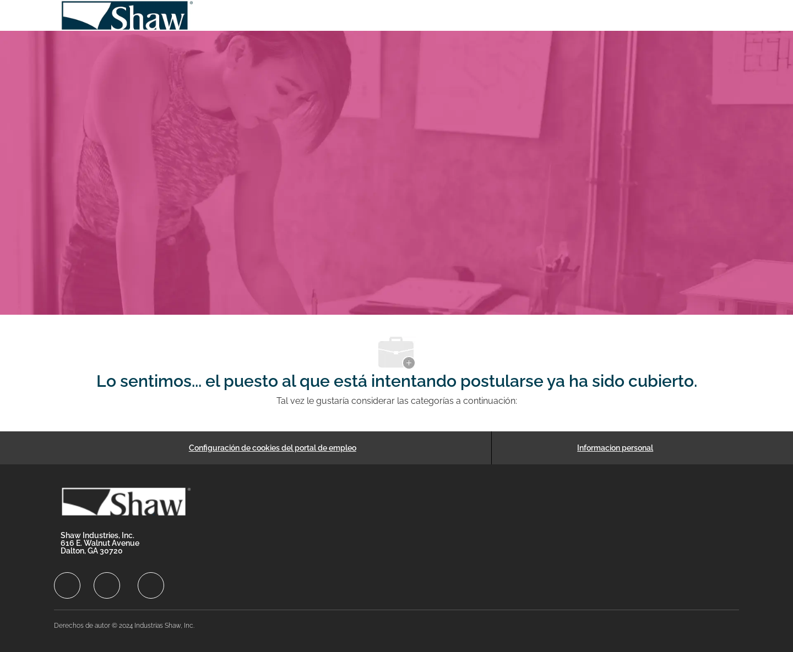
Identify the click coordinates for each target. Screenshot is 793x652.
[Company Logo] (128, 15)
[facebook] (67, 585)
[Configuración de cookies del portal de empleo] (272, 447)
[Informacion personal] (615, 447)
